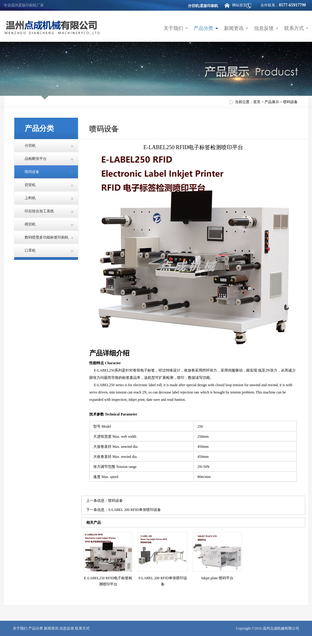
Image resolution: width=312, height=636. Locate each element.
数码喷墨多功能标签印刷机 (47, 237)
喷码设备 (290, 102)
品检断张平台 (36, 158)
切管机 (30, 185)
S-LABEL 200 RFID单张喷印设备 (134, 510)
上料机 (30, 198)
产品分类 (203, 28)
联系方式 (294, 28)
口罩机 (30, 250)
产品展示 (271, 102)
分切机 (30, 145)
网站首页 (239, 5)
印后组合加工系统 (39, 211)
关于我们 (173, 28)
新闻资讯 (233, 28)
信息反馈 (264, 28)
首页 (257, 102)
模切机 (30, 224)
